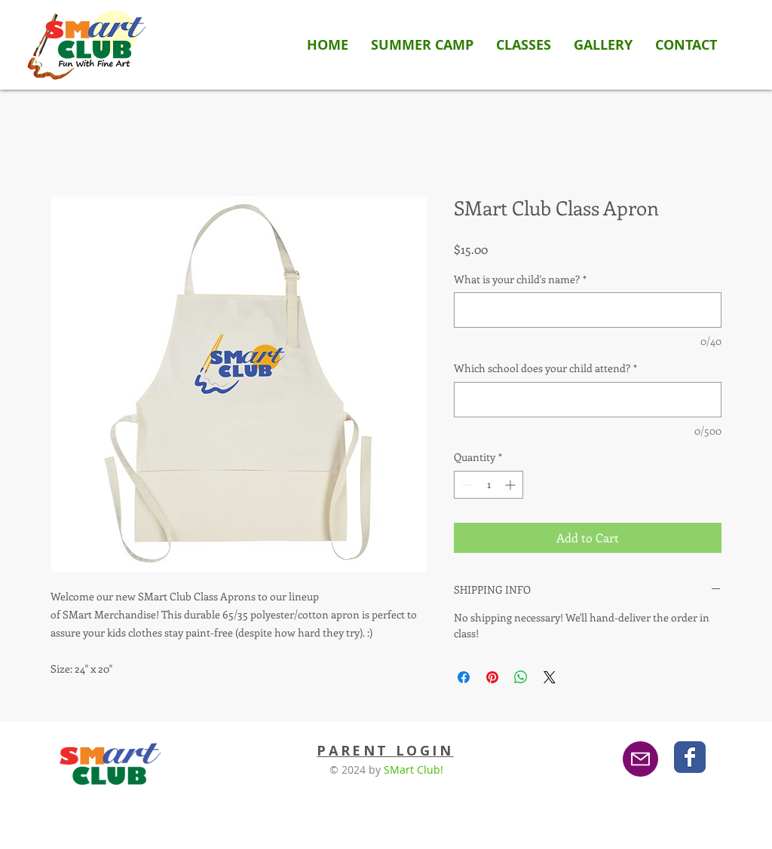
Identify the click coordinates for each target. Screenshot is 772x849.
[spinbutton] (488, 485)
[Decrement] (465, 485)
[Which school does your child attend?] (588, 400)
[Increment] (511, 485)
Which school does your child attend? (545, 368)
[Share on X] (550, 677)
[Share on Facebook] (464, 677)
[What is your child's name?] (588, 310)
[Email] (640, 759)
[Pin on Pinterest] (492, 677)
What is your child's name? (520, 279)
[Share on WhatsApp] (521, 677)
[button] (523, 45)
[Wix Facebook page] (690, 757)
